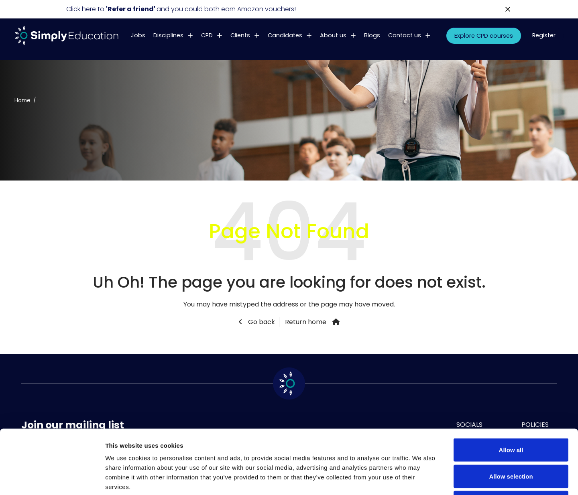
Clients (240, 35)
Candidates (285, 35)
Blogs (372, 35)
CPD (207, 35)
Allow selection (511, 416)
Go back (260, 322)
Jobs (138, 35)
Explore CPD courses (483, 36)
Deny (511, 442)
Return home (305, 322)
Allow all (511, 389)
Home (22, 100)
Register (544, 35)
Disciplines (168, 35)
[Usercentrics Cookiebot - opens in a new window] (52, 479)
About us (333, 35)
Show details (421, 479)
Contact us (404, 35)
